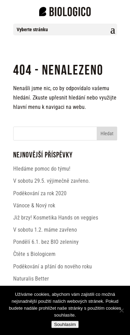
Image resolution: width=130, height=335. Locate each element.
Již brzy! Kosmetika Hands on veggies (55, 217)
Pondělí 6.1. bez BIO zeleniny (46, 242)
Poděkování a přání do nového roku (52, 266)
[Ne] (121, 310)
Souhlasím (65, 324)
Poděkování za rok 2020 (40, 193)
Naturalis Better (31, 278)
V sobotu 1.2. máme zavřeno (45, 229)
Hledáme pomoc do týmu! (41, 168)
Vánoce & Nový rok (34, 205)
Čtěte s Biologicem (34, 254)
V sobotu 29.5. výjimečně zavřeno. (51, 181)
